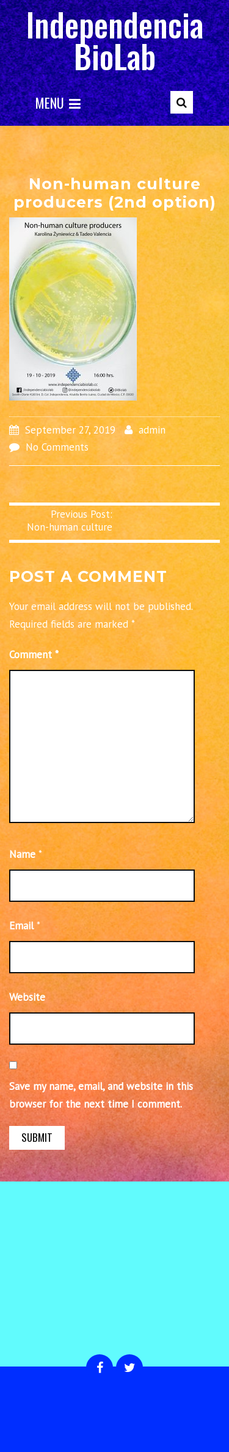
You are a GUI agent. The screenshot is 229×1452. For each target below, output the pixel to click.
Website (27, 997)
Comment (34, 654)
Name (22, 854)
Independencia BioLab (114, 40)
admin (152, 430)
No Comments (57, 447)
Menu (58, 102)
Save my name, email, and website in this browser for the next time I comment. (101, 1095)
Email (21, 925)
